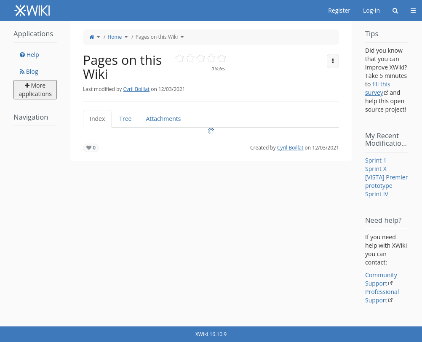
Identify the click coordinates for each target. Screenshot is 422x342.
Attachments (163, 119)
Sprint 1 (376, 160)
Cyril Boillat (136, 89)
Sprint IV (376, 194)
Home (114, 36)
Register (339, 10)
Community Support (381, 279)
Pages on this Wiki (157, 36)
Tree (125, 119)
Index (97, 119)
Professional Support (382, 296)
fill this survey (377, 88)
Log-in (371, 10)
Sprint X (376, 169)
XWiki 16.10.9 (211, 334)
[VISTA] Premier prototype (386, 181)
